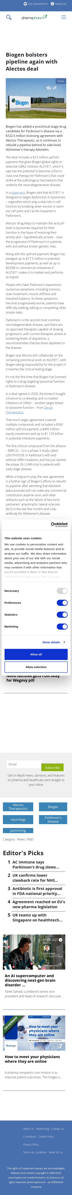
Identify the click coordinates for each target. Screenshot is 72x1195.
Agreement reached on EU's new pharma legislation (38, 904)
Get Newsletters (38, 4)
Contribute (29, 1136)
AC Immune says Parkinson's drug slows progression (34, 867)
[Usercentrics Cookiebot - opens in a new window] (51, 524)
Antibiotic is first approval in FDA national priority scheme (37, 893)
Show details (51, 642)
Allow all (36, 654)
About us (28, 1128)
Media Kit (60, 4)
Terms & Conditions (35, 1152)
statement (18, 192)
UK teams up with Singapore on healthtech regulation (35, 920)
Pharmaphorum (13, 1134)
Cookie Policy (46, 1136)
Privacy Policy (31, 1144)
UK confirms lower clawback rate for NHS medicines (33, 880)
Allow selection (36, 667)
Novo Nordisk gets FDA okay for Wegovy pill (33, 678)
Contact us (57, 1128)
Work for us (56, 1152)
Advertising (42, 1128)
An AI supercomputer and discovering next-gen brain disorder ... (30, 980)
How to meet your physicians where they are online (32, 1059)
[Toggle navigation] (10, 17)
